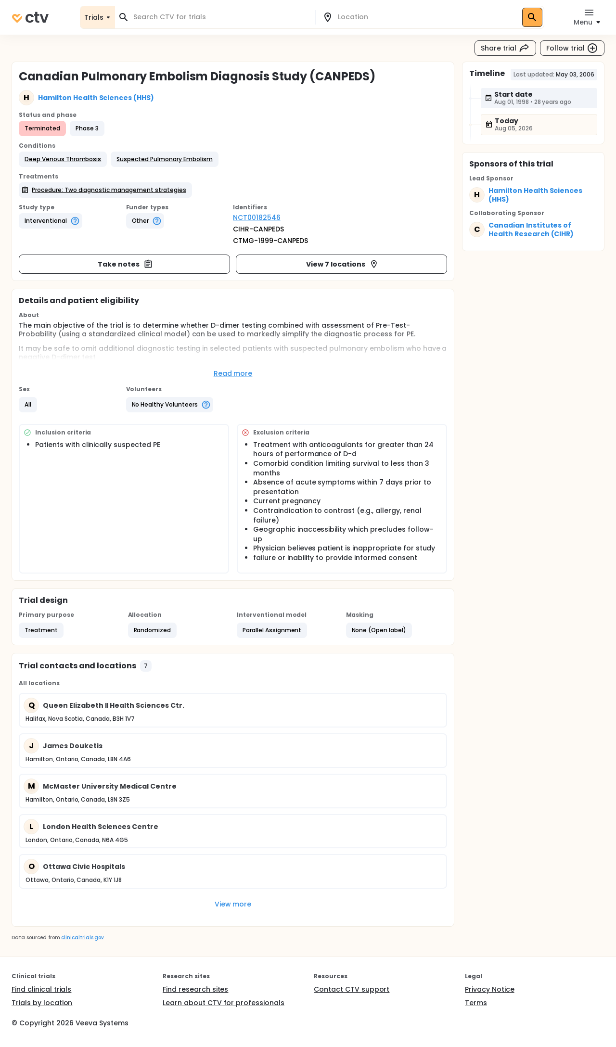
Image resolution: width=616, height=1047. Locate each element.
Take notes (125, 264)
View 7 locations (342, 264)
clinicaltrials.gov (82, 937)
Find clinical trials (41, 989)
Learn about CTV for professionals (223, 1002)
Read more (233, 373)
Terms (476, 1002)
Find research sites (195, 989)
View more (233, 904)
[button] (63, 159)
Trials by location (42, 1002)
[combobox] (220, 17)
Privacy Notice (489, 989)
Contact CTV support (351, 989)
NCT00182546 (257, 217)
